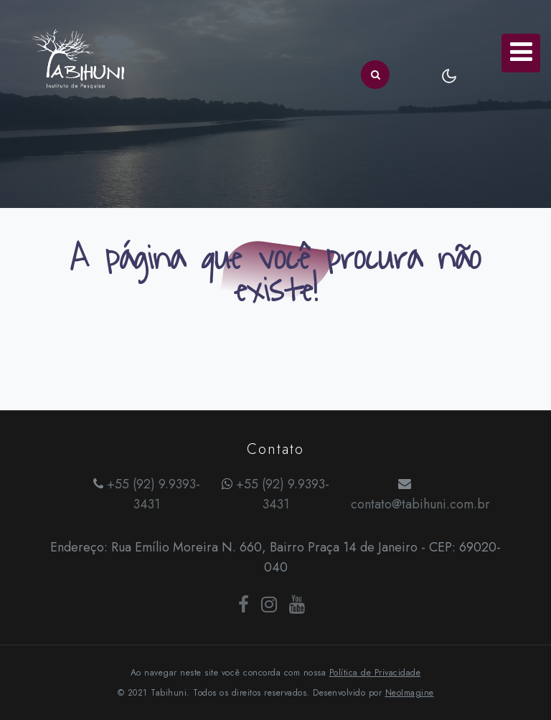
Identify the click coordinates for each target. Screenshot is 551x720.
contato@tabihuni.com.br (420, 504)
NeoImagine (409, 692)
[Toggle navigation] (520, 53)
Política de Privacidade (375, 672)
